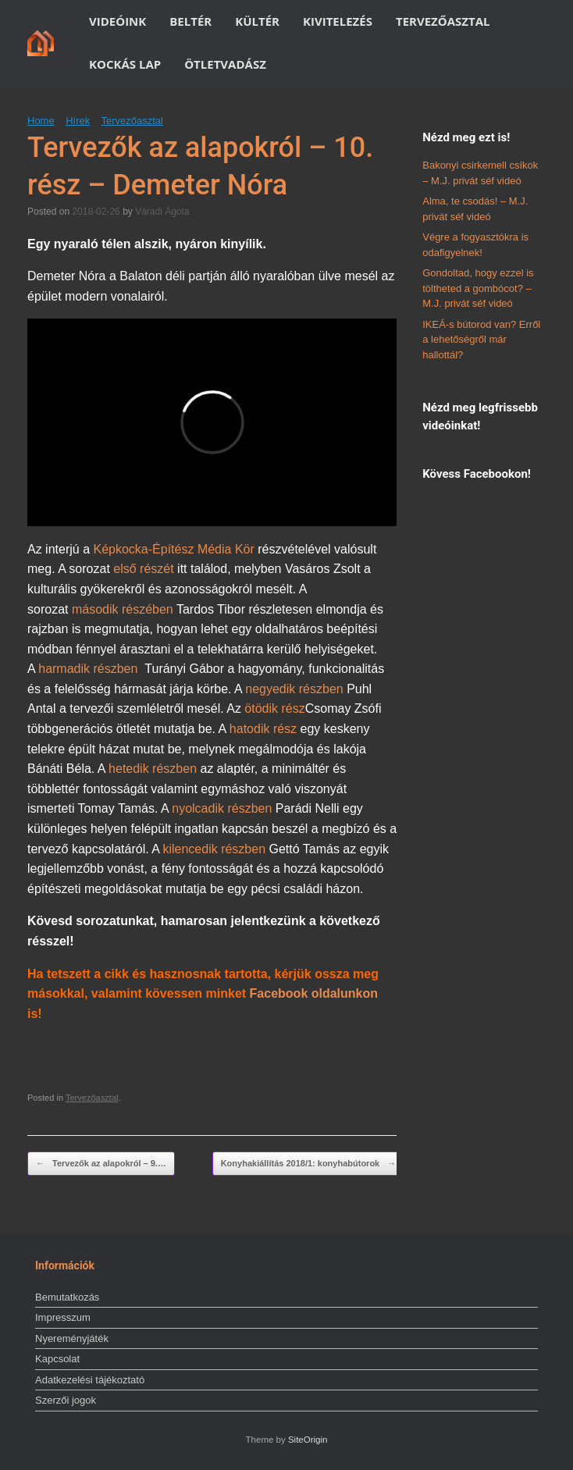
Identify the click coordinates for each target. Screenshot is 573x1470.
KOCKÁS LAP (125, 64)
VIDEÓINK (117, 21)
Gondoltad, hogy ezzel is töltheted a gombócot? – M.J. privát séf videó (477, 288)
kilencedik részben (213, 849)
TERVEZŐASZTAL (443, 21)
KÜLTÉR (257, 21)
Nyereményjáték (72, 1338)
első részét (143, 568)
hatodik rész (263, 728)
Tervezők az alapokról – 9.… (101, 1163)
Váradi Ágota (162, 211)
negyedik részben (294, 689)
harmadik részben (87, 668)
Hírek (78, 120)
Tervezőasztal (131, 120)
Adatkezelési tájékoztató (89, 1380)
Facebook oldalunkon (314, 993)
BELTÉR (190, 21)
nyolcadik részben (222, 808)
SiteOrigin (308, 1439)
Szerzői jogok (65, 1400)
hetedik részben (154, 768)
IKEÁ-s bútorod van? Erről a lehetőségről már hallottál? (481, 340)
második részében (124, 609)
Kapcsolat (57, 1359)
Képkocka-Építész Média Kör (175, 549)
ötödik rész (274, 708)
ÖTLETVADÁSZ (225, 64)
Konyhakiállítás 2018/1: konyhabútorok (309, 1163)
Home (41, 120)
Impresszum (63, 1317)
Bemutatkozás (67, 1297)
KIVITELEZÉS (337, 21)
